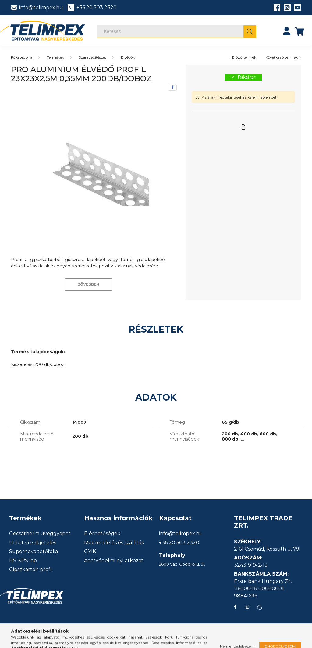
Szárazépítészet (92, 57)
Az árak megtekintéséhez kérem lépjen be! (239, 97)
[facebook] (172, 88)
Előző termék (244, 57)
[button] (243, 127)
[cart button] (299, 31)
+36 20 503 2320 (179, 542)
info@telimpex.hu (181, 533)
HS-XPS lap (23, 560)
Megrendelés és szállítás (114, 542)
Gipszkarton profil (31, 569)
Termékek (55, 57)
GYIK (90, 551)
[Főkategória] (21, 57)
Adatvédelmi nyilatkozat (114, 560)
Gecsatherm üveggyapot (40, 533)
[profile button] (286, 31)
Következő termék (281, 57)
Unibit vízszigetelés (32, 542)
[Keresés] (177, 31)
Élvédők (128, 57)
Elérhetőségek (102, 533)
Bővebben (88, 284)
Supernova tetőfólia (33, 551)
